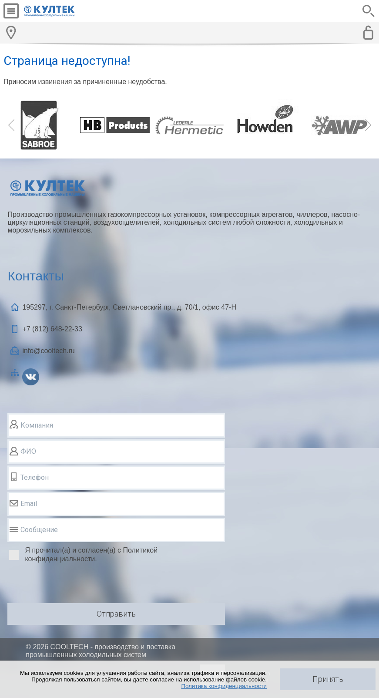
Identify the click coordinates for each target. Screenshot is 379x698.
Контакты (35, 276)
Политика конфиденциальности (224, 686)
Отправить (116, 613)
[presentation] (73, 584)
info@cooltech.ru (48, 350)
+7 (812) (52, 329)
